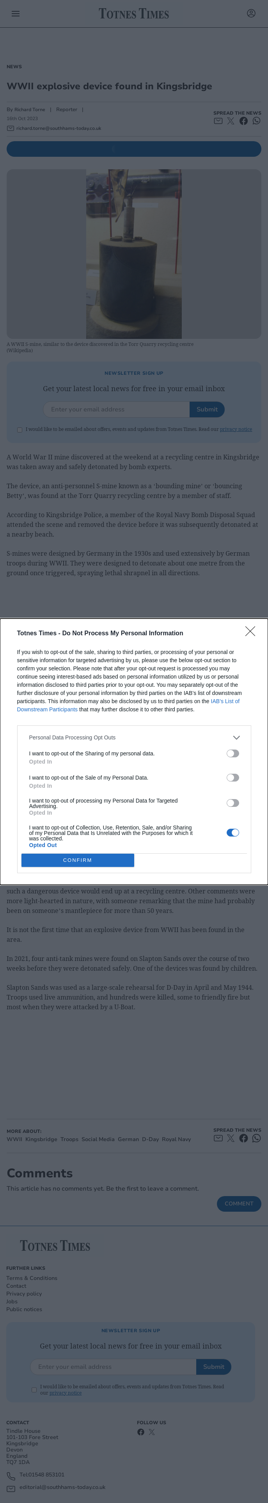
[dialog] (134, 752)
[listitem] (134, 738)
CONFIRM (77, 860)
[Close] (252, 633)
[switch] (233, 753)
